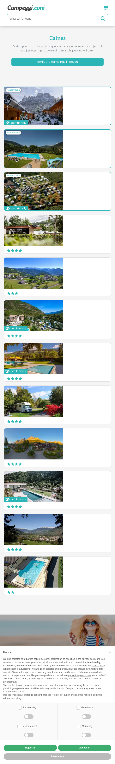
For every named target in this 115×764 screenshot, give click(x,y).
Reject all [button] (30, 747)
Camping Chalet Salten (66, 266)
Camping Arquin (61, 181)
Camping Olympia (63, 352)
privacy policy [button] (89, 659)
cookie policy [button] (98, 665)
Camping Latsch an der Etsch (70, 309)
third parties (61, 669)
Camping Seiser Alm (64, 96)
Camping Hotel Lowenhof (68, 224)
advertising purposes (80, 675)
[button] (110, 652)
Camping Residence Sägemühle (72, 522)
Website (99, 114)
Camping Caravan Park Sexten (71, 437)
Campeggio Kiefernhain (66, 138)
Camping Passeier (63, 480)
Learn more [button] (57, 756)
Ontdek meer (80, 115)
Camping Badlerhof (64, 394)
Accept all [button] (84, 747)
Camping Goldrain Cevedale (70, 565)
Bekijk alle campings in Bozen (57, 62)
